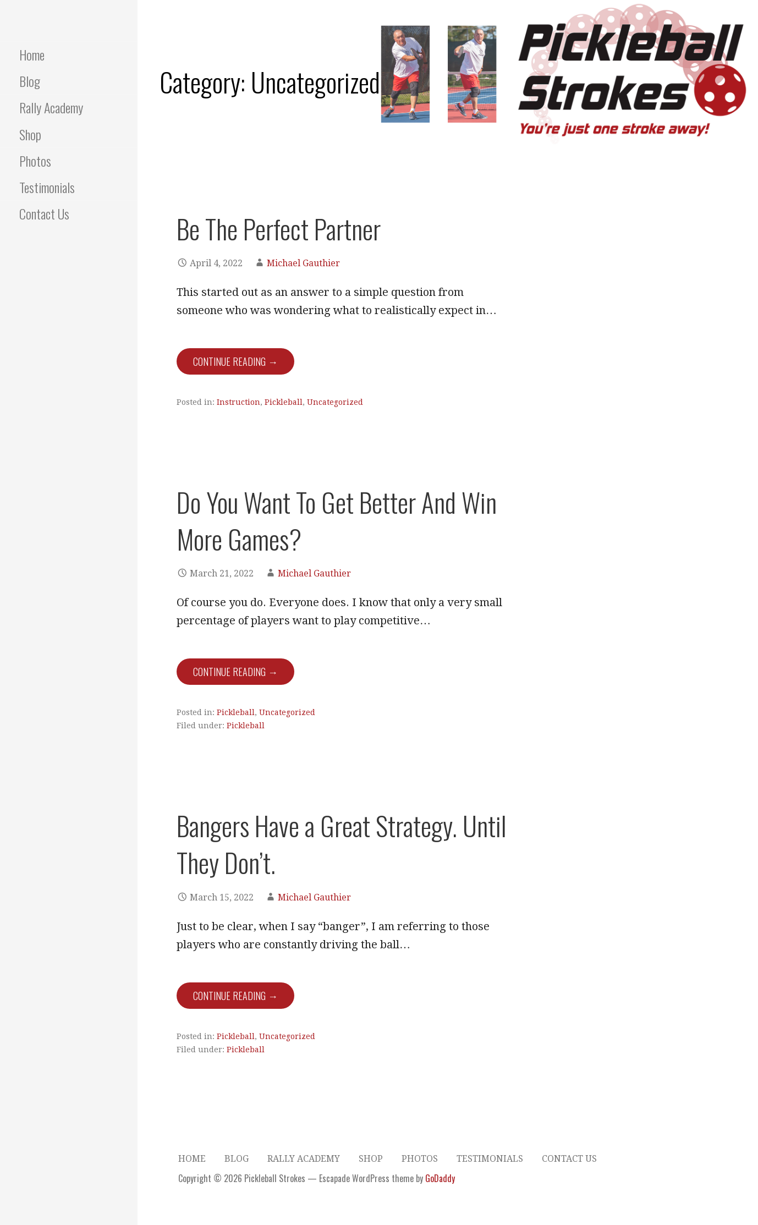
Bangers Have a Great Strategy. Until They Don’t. (342, 844)
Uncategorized (335, 402)
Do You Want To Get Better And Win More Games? (337, 520)
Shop (30, 134)
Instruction (238, 402)
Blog (29, 81)
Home (32, 54)
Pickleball (284, 402)
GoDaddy (440, 1178)
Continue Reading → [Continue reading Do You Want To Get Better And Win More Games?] (235, 671)
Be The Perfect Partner (279, 228)
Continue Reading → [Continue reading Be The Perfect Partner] (235, 361)
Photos (35, 161)
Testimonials (47, 187)
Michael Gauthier (303, 263)
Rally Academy (51, 107)
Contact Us (44, 213)
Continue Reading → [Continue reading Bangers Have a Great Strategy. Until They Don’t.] (235, 995)
